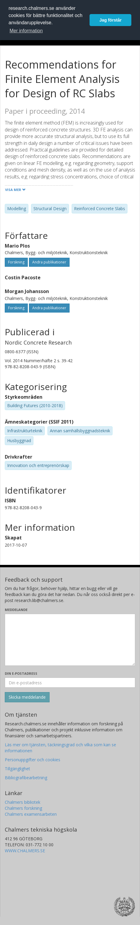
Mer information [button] (26, 30)
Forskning (16, 262)
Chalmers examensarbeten (31, 814)
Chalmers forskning (23, 808)
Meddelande (16, 609)
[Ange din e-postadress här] (70, 682)
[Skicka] (27, 697)
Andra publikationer (49, 262)
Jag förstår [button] (110, 20)
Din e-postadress (21, 673)
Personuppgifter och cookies (32, 759)
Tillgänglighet (17, 768)
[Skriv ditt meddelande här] (70, 640)
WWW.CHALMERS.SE (25, 850)
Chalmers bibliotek (22, 802)
